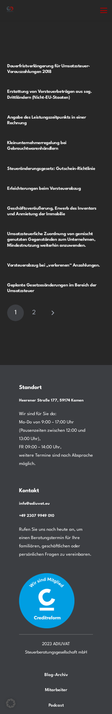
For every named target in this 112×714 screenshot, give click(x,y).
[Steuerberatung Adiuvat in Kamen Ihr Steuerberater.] (10, 10)
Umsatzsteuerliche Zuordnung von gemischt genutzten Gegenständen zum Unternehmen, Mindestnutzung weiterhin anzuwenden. (51, 240)
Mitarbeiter (56, 690)
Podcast (56, 705)
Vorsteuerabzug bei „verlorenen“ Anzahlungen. (53, 265)
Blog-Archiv (56, 675)
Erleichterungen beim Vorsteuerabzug (44, 189)
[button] (103, 10)
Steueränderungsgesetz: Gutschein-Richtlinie (51, 169)
